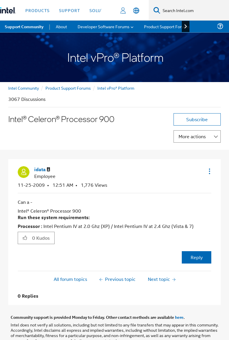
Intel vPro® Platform (115, 88)
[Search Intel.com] (194, 10)
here (179, 317)
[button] (209, 171)
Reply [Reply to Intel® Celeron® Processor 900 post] (197, 257)
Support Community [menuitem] (24, 26)
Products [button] (37, 10)
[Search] (156, 10)
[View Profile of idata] (42, 169)
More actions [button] (192, 136)
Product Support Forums (68, 88)
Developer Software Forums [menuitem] (104, 26)
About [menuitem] (61, 26)
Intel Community (23, 88)
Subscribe (197, 119)
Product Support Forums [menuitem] (166, 26)
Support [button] (69, 10)
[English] (136, 10)
